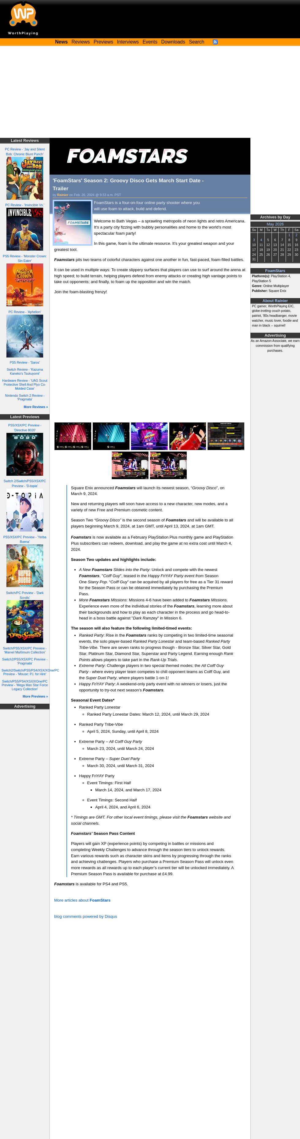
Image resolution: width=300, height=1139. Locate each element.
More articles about (82, 900)
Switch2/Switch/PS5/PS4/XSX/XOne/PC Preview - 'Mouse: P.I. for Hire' (30, 672)
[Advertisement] (150, 92)
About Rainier (275, 301)
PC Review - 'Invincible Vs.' (24, 205)
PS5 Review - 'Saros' (25, 362)
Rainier (63, 195)
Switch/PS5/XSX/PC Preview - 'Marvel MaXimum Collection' (25, 650)
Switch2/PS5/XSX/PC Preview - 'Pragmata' (24, 661)
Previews (103, 41)
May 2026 (275, 224)
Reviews (81, 41)
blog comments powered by (85, 916)
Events (150, 41)
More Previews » (35, 696)
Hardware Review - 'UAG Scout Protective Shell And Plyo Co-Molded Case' (24, 384)
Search (196, 41)
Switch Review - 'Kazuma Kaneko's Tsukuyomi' (25, 371)
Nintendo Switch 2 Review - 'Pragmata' (25, 397)
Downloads (173, 41)
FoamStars (275, 271)
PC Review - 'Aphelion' (25, 312)
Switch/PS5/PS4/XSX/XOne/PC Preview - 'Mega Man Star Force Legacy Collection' (25, 685)
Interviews (128, 41)
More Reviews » (36, 407)
